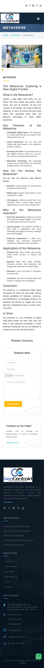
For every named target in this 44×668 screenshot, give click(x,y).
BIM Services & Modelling (14, 536)
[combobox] (9, 375)
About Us (8, 561)
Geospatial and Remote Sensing (16, 526)
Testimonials (9, 572)
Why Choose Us (11, 577)
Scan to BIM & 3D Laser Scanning (17, 531)
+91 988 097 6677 (15, 630)
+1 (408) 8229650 (14, 624)
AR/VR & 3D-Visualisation (14, 545)
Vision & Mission (11, 566)
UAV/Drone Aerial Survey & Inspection (18, 540)
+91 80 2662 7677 (15, 615)
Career (7, 582)
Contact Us (13, 443)
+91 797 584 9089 (15, 619)
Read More (8, 502)
